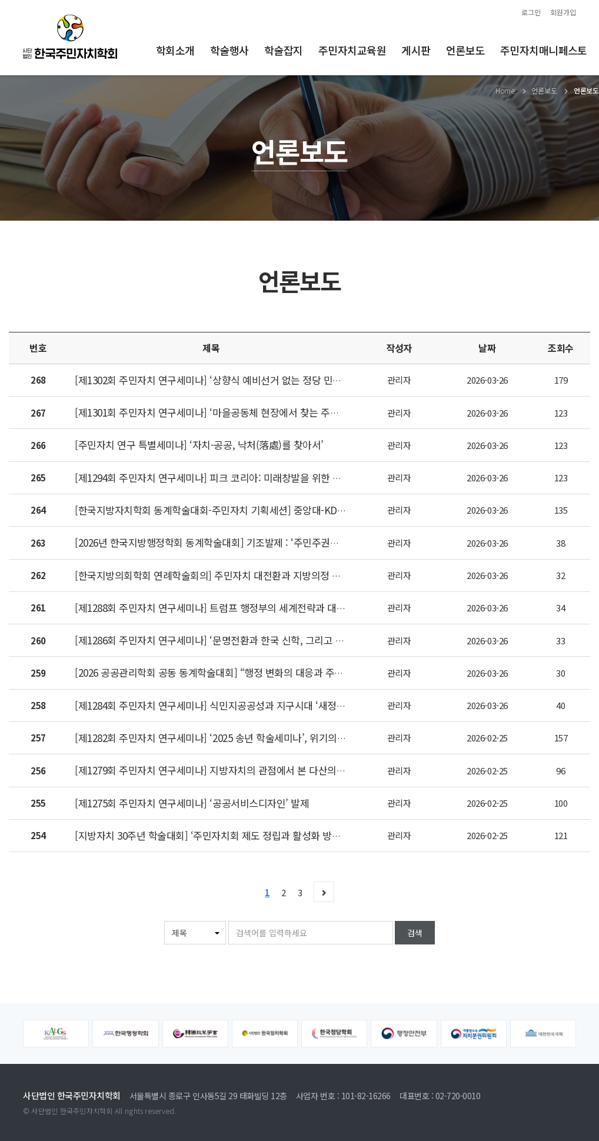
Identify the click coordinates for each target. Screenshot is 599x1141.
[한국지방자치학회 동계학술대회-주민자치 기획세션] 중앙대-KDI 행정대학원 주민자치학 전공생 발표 (281, 510)
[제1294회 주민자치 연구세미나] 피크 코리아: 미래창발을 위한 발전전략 (222, 477)
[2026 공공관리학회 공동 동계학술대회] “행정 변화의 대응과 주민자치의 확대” (236, 672)
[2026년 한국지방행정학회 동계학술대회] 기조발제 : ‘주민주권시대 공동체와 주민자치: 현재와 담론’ (279, 542)
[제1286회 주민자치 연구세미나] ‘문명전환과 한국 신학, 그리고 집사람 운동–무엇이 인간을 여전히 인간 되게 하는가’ (313, 640)
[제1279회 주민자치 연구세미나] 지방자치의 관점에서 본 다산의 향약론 (221, 770)
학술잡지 (283, 50)
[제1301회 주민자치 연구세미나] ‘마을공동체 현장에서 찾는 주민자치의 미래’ (232, 412)
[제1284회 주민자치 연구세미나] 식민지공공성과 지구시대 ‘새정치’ (211, 705)
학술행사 (229, 50)
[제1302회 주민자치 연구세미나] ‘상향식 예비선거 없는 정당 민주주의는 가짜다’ (238, 379)
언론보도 (465, 50)
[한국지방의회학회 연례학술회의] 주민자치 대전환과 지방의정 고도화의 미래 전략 (243, 575)
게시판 (416, 50)
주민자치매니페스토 (543, 50)
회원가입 (563, 12)
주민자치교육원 (352, 50)
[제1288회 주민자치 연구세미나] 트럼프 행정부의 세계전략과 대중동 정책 (225, 607)
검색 (414, 933)
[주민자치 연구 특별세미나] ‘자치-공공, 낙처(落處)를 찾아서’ (199, 444)
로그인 (531, 12)
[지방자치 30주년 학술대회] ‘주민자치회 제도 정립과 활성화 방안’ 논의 (219, 835)
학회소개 (175, 50)
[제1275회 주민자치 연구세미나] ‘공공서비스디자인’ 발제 (192, 803)
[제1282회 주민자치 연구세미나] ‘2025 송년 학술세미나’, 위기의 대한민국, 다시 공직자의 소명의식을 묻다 (291, 737)
